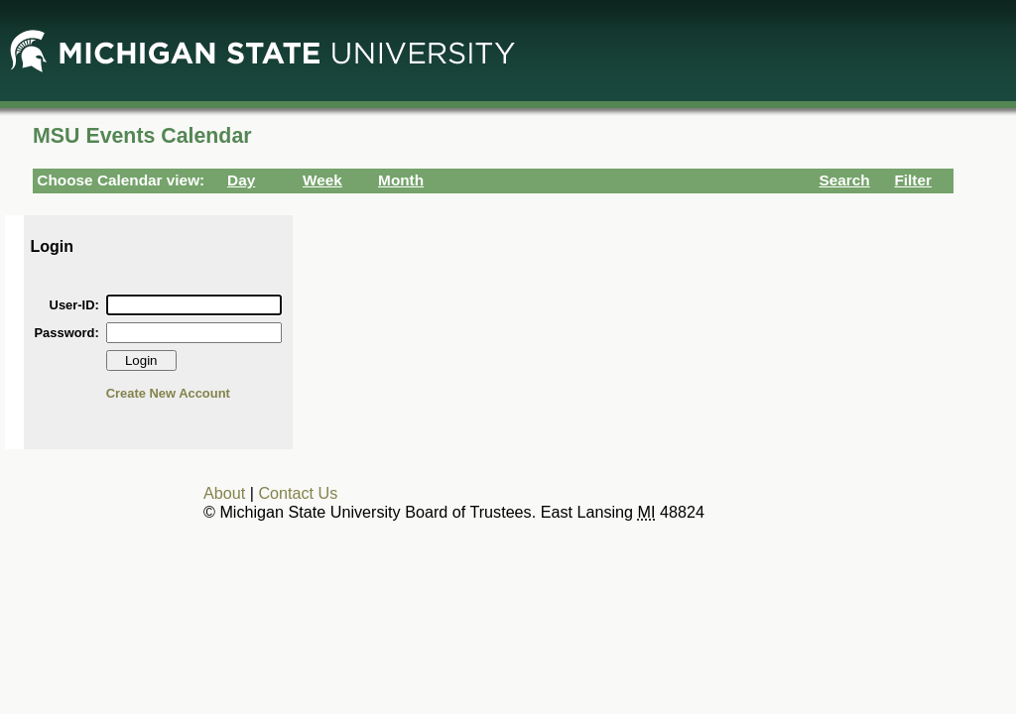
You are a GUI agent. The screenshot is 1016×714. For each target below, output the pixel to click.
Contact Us (297, 493)
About (224, 493)
